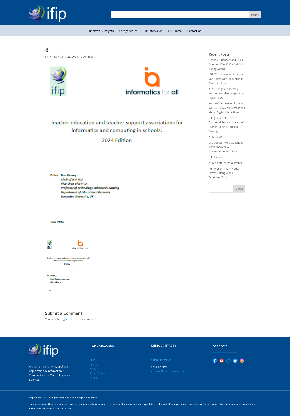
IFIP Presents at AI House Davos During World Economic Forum (224, 173)
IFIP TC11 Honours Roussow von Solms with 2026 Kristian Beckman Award (226, 79)
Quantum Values (161, 360)
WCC (93, 368)
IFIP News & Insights (100, 31)
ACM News (215, 137)
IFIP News (55, 56)
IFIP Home (175, 31)
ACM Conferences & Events (225, 163)
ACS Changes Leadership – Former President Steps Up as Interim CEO (227, 93)
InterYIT (95, 377)
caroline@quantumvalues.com (169, 371)
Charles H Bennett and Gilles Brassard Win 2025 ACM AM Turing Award (226, 64)
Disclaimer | (76, 397)
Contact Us (194, 31)
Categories (128, 30)
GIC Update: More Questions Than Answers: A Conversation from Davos (226, 147)
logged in (66, 319)
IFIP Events (215, 157)
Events (94, 364)
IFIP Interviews (152, 31)
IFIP (92, 360)
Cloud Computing (100, 373)
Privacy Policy (89, 397)
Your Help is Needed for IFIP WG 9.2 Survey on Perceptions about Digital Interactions (227, 108)
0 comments (88, 56)
